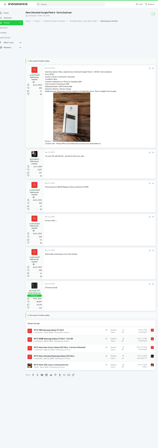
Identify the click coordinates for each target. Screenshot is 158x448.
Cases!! (126, 246)
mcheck (153, 303)
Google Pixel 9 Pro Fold (131, 180)
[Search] (68, 4)
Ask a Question (128, 156)
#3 (114, 186)
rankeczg (121, 279)
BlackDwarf (130, 279)
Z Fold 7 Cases (128, 260)
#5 (114, 253)
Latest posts (124, 134)
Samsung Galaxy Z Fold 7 (132, 267)
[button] (4, 4)
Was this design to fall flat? (133, 139)
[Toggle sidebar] (153, 14)
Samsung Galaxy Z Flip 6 (131, 144)
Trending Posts (125, 198)
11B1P (39, 391)
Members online (125, 273)
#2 (114, 155)
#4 (114, 219)
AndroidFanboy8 (148, 279)
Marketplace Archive (59, 391)
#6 (114, 286)
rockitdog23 (34, 16)
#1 (114, 68)
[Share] (110, 68)
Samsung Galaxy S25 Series (133, 192)
